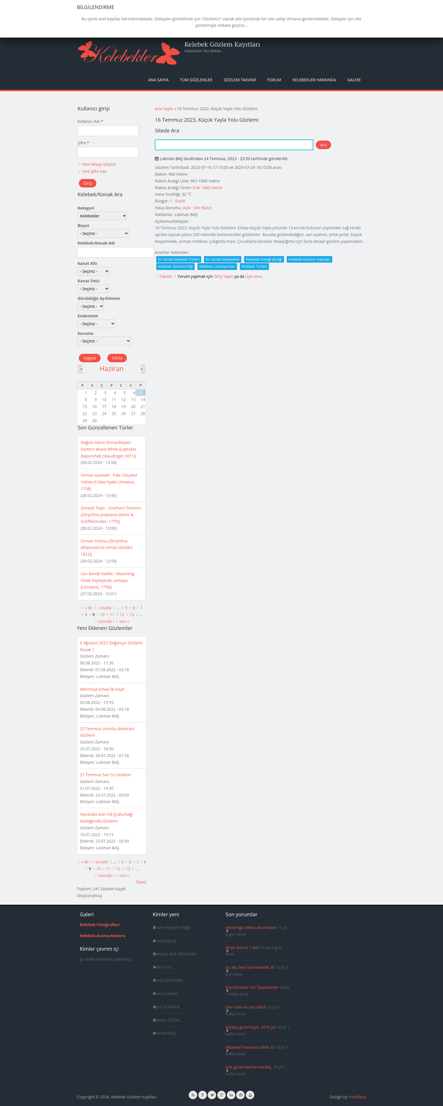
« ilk (88, 607)
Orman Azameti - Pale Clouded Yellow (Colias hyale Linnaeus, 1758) (109, 481)
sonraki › (106, 621)
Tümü (141, 882)
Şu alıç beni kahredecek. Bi (249, 967)
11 (112, 614)
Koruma (85, 333)
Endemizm (87, 316)
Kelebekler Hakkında (314, 79)
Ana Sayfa (158, 79)
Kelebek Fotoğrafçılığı (264, 259)
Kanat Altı (87, 263)
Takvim (165, 276)
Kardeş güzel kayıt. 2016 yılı (250, 1027)
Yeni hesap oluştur (99, 164)
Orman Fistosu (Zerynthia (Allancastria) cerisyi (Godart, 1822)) (107, 547)
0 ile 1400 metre (207, 187)
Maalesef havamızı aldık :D (249, 1047)
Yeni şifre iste (94, 171)
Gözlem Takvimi (239, 79)
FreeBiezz (357, 1097)
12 (122, 614)
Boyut (83, 225)
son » (124, 621)
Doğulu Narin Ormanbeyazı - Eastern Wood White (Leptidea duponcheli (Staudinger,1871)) (108, 449)
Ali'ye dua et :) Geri (242, 947)
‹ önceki (104, 607)
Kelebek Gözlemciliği (175, 266)
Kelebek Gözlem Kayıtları (222, 44)
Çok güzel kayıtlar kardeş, (248, 1067)
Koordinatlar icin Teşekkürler (252, 987)
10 (102, 614)
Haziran (111, 368)
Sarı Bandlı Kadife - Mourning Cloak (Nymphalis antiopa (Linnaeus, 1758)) (107, 580)
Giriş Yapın (224, 276)
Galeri (354, 79)
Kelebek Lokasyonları (217, 266)
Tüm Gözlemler (196, 79)
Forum (274, 79)
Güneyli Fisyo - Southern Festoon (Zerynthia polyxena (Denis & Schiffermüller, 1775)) (111, 514)
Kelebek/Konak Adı (96, 243)
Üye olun (253, 276)
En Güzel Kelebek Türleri (178, 259)
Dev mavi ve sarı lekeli (245, 1007)
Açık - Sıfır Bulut (197, 207)
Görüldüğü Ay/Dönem (98, 298)
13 (131, 614)
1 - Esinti (177, 201)
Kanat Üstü (88, 280)
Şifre (83, 142)
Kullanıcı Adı (90, 121)
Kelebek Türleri (254, 266)
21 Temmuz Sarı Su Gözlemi (105, 774)
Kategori (85, 208)
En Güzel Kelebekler (223, 259)
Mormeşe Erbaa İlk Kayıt (102, 689)
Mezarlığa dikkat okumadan (250, 927)
